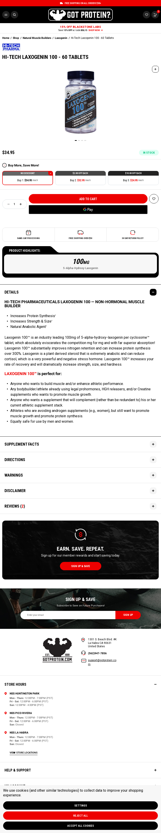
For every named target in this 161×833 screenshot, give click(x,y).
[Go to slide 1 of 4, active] (76, 140)
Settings (80, 805)
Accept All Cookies (80, 825)
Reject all (80, 815)
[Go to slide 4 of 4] (85, 140)
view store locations (23, 752)
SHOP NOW (95, 30)
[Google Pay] (88, 209)
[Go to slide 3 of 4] (82, 140)
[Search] (14, 14)
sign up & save (80, 566)
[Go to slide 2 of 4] (79, 140)
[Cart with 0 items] (146, 14)
